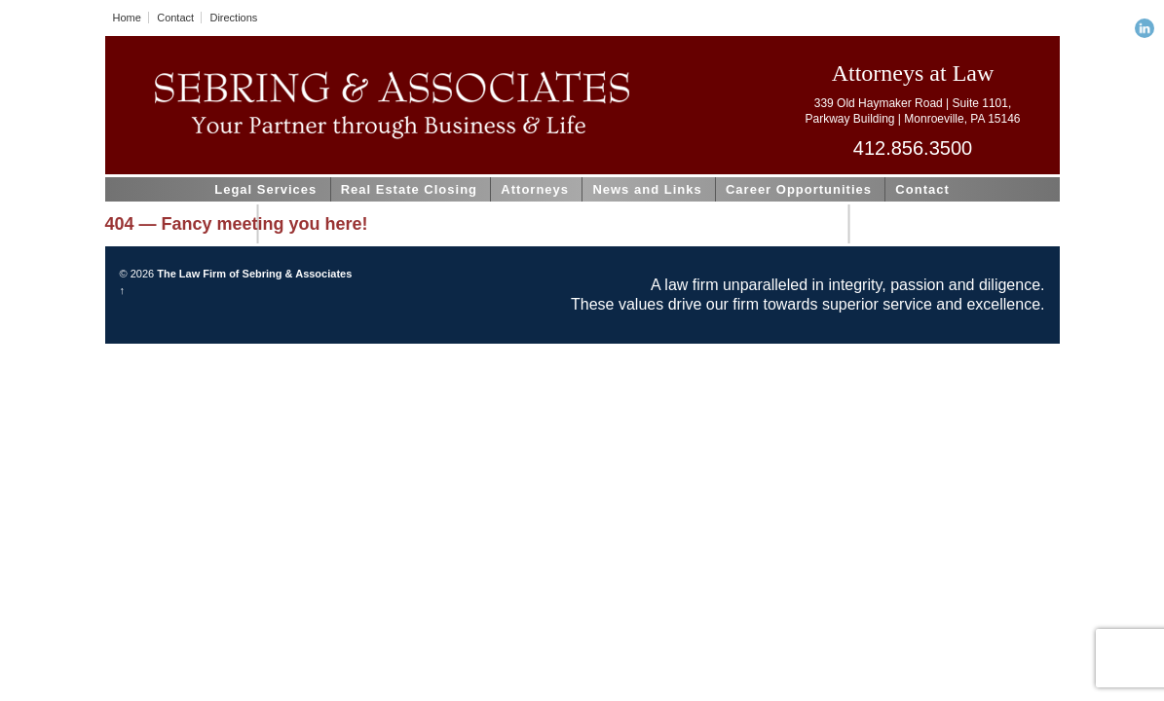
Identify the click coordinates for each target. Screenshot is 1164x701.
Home (127, 17)
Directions (233, 17)
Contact (175, 17)
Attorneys (535, 189)
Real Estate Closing (409, 189)
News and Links (646, 189)
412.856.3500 (912, 148)
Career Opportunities (799, 189)
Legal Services (265, 189)
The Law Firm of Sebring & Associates (253, 273)
